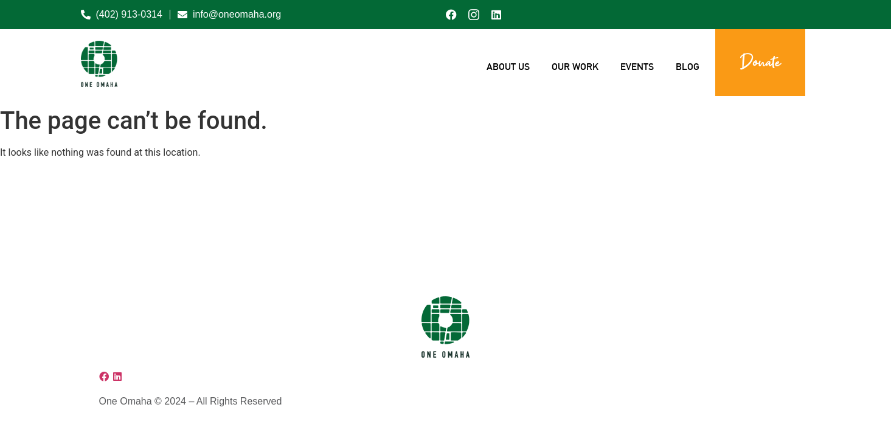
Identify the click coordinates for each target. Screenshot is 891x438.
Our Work (575, 66)
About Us (508, 66)
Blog (687, 66)
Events (637, 66)
